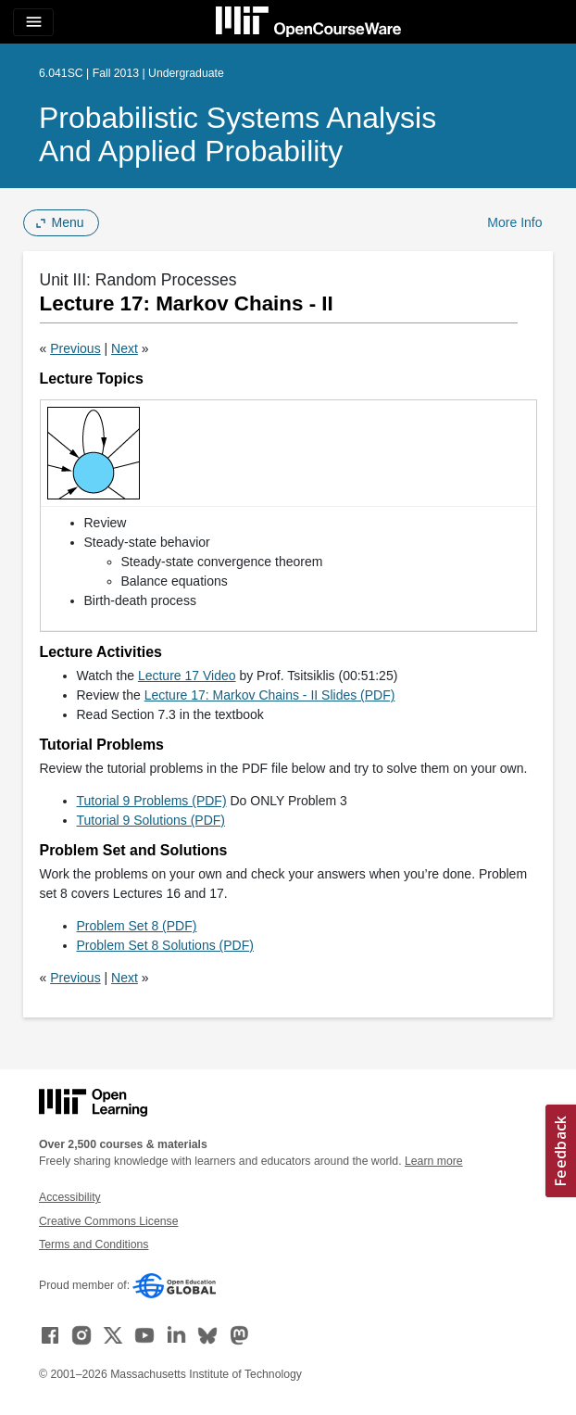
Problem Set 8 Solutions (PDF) (165, 945)
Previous (75, 348)
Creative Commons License (108, 1221)
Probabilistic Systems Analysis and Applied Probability (237, 134)
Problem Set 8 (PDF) (137, 925)
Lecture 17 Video (187, 675)
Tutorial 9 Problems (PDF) (152, 800)
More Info (514, 222)
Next (124, 348)
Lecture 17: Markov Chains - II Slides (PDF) (269, 695)
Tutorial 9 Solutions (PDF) (151, 820)
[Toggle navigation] (33, 22)
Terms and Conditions (93, 1244)
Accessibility (70, 1197)
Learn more (434, 1161)
